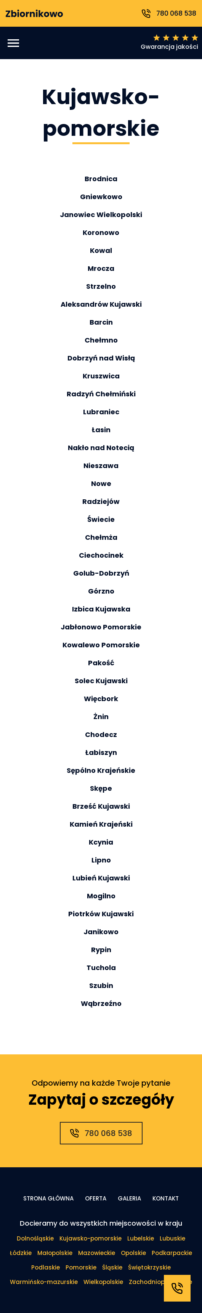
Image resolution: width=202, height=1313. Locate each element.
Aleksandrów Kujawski (101, 304)
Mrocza (101, 268)
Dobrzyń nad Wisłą (101, 358)
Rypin (101, 949)
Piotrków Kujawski (101, 914)
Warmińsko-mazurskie (44, 1282)
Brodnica (101, 178)
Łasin (101, 429)
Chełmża (101, 537)
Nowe (101, 483)
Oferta (95, 1198)
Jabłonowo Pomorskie (101, 627)
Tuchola (101, 967)
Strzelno (101, 286)
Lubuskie (172, 1238)
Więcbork (101, 698)
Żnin (101, 716)
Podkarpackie (172, 1253)
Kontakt (165, 1198)
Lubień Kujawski (101, 878)
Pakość (101, 663)
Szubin (101, 985)
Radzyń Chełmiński (101, 394)
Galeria (129, 1198)
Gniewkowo (101, 196)
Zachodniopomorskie (160, 1282)
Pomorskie (81, 1267)
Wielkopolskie (103, 1282)
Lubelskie (140, 1238)
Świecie (101, 519)
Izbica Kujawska (101, 609)
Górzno (101, 591)
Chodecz (101, 734)
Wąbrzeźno (101, 1003)
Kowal (101, 250)
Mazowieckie (96, 1253)
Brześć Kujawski (101, 806)
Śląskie (112, 1267)
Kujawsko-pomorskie (90, 1238)
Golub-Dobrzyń (101, 573)
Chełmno (101, 340)
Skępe (101, 788)
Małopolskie (54, 1253)
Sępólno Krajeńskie (101, 770)
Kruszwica (101, 376)
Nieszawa (101, 465)
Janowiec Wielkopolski (101, 214)
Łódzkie (21, 1253)
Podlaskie (45, 1267)
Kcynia (101, 842)
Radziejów (101, 501)
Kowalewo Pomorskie (101, 645)
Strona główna (48, 1198)
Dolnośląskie (35, 1238)
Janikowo (101, 931)
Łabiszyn (101, 752)
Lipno (101, 860)
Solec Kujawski (101, 680)
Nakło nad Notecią (101, 447)
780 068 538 (169, 13)
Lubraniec (101, 412)
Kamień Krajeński (101, 824)
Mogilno (101, 896)
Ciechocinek (101, 555)
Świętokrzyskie (149, 1267)
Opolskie (133, 1253)
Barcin (101, 322)
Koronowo (101, 232)
